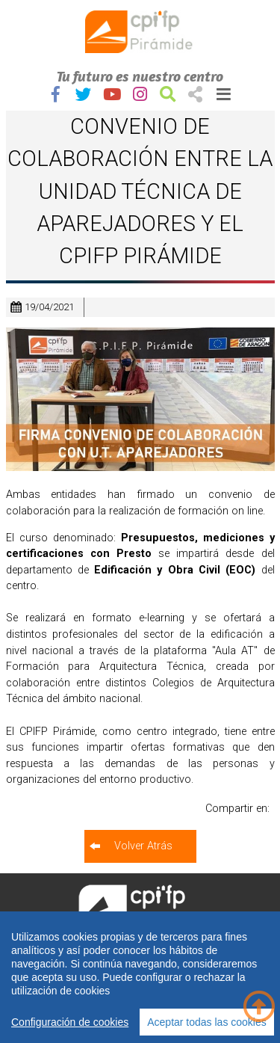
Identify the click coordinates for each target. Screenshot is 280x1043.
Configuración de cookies (69, 1022)
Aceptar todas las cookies (207, 1022)
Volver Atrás (143, 846)
